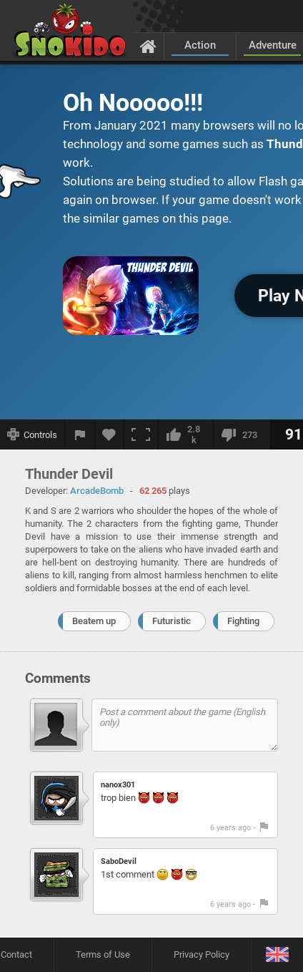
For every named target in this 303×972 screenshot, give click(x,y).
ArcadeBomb (97, 490)
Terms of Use (103, 954)
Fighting (243, 621)
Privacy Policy (201, 954)
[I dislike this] (241, 434)
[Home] (148, 46)
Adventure (273, 45)
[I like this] (185, 434)
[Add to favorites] (109, 434)
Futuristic (171, 621)
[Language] (277, 955)
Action (200, 45)
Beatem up (94, 621)
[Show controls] (32, 434)
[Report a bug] (80, 434)
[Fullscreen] (141, 434)
